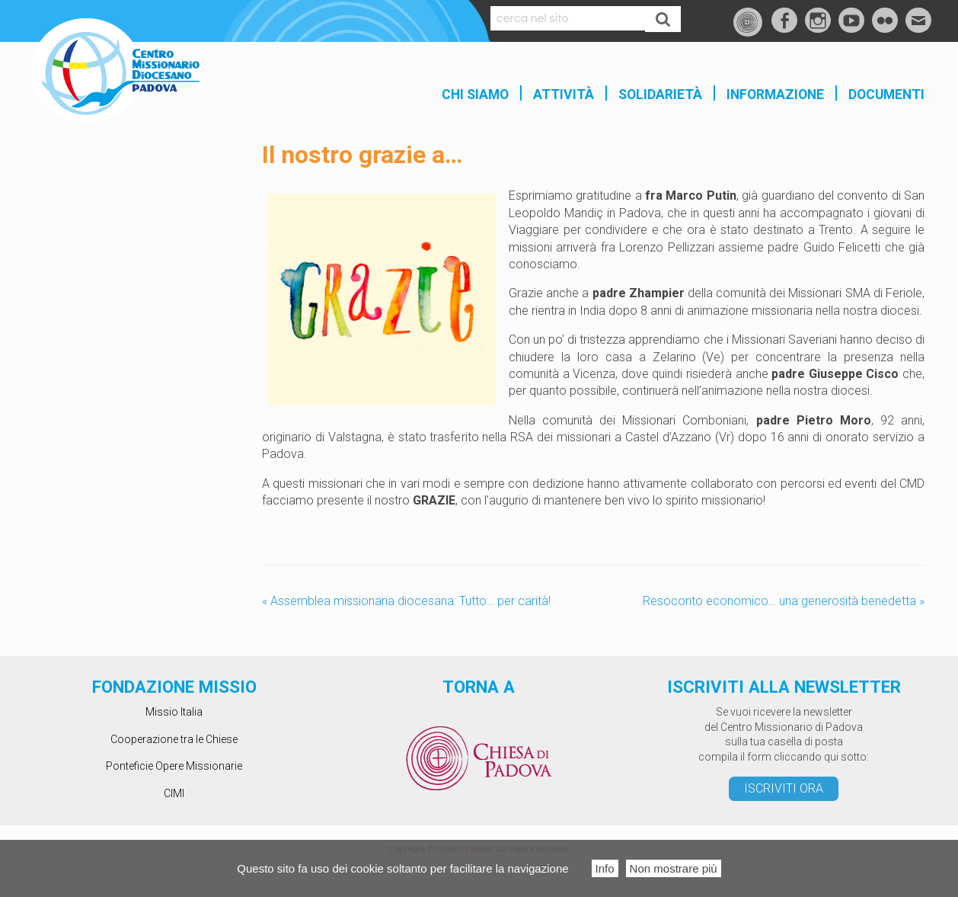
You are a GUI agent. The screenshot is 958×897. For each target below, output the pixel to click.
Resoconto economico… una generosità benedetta (783, 601)
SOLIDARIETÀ (660, 94)
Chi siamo (475, 94)
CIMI (174, 793)
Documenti (886, 94)
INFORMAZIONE (775, 94)
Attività (563, 94)
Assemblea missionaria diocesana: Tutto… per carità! (406, 601)
